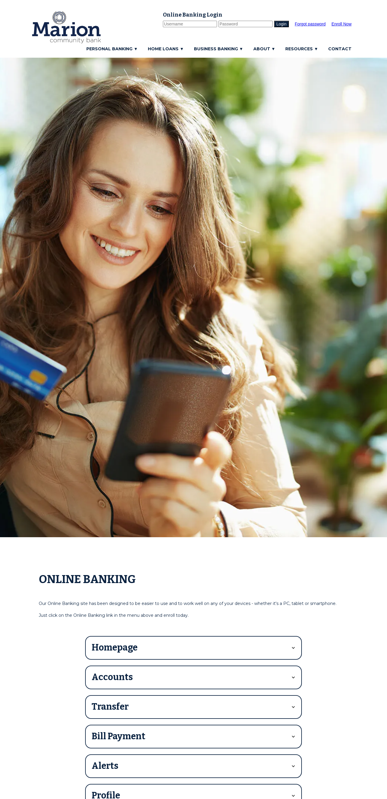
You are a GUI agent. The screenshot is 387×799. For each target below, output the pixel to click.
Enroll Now (341, 24)
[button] (113, 49)
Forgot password (310, 24)
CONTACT (340, 48)
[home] (66, 27)
